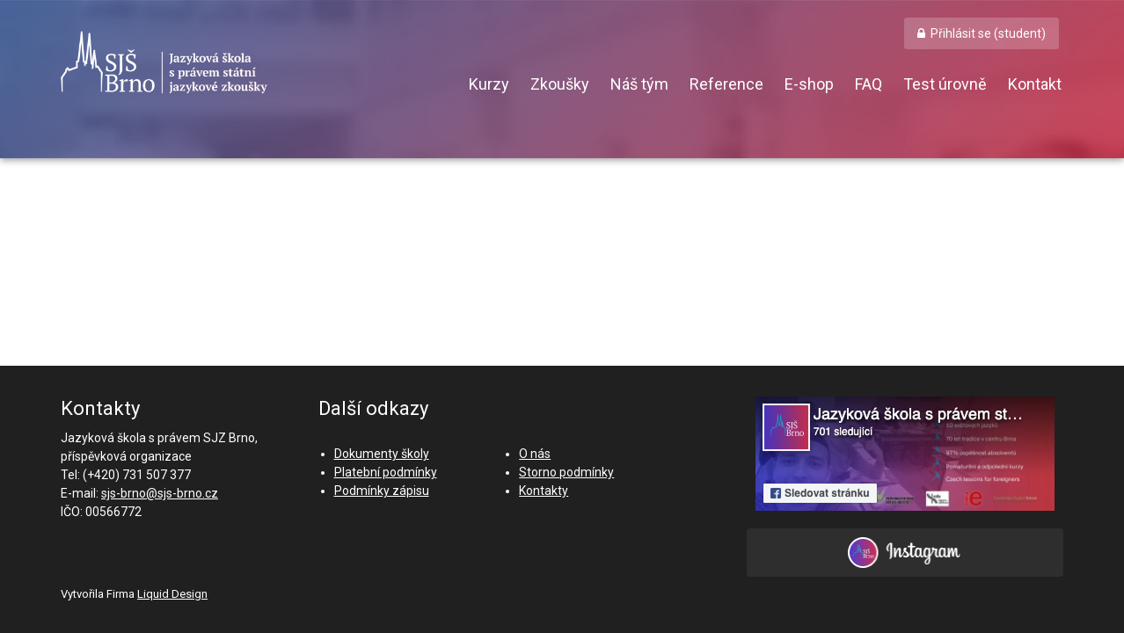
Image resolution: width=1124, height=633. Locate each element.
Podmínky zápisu (381, 491)
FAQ (868, 84)
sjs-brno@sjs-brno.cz (159, 493)
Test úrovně (945, 84)
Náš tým (639, 84)
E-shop (809, 84)
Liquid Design (172, 593)
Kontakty (543, 491)
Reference (726, 84)
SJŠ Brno (245, 62)
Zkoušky (559, 84)
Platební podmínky (385, 472)
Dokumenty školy (381, 454)
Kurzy (489, 84)
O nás (535, 454)
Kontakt (1035, 84)
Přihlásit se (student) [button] (988, 33)
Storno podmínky (566, 472)
